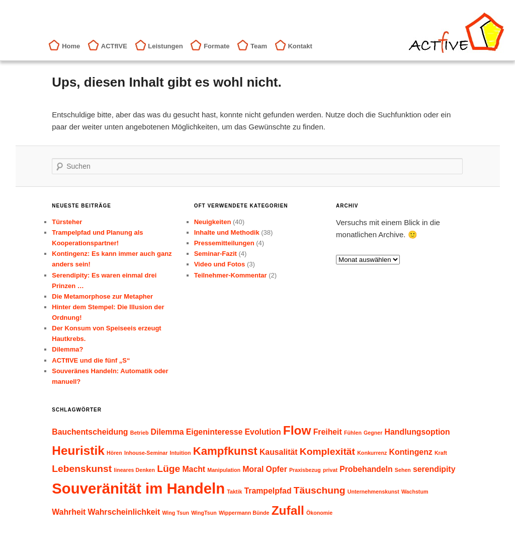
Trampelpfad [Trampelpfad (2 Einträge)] (267, 491)
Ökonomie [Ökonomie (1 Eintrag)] (319, 513)
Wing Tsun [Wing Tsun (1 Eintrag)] (175, 513)
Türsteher (67, 222)
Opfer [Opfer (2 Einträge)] (276, 469)
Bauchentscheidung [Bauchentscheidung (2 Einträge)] (90, 432)
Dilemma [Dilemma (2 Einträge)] (167, 432)
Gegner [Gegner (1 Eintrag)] (373, 433)
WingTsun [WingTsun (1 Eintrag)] (204, 513)
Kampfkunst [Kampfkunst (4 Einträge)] (225, 451)
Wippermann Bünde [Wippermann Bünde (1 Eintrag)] (244, 513)
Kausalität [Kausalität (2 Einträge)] (279, 452)
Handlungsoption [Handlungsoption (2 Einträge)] (417, 432)
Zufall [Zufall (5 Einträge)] (288, 510)
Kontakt (300, 46)
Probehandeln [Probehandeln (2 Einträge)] (366, 469)
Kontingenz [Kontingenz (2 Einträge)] (411, 452)
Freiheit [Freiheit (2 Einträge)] (327, 432)
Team (258, 46)
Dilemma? (67, 349)
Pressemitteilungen (224, 243)
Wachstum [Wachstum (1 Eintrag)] (414, 492)
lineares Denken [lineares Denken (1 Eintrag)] (134, 470)
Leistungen (165, 46)
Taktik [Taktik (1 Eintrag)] (234, 492)
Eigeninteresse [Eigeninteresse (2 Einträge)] (214, 432)
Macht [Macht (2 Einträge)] (193, 469)
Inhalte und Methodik (227, 232)
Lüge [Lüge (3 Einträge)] (168, 468)
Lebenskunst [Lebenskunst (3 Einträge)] (82, 468)
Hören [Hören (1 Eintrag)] (114, 453)
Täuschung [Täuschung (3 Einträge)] (320, 490)
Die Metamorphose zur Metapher (102, 296)
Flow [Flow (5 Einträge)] (297, 430)
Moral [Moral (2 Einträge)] (253, 469)
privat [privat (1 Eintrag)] (330, 470)
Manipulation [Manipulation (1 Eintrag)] (223, 470)
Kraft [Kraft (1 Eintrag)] (441, 453)
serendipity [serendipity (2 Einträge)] (434, 469)
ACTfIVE (114, 46)
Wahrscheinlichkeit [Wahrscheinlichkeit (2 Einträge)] (124, 512)
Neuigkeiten (212, 222)
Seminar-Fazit (215, 253)
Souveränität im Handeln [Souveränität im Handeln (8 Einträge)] (138, 488)
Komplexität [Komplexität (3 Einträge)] (327, 451)
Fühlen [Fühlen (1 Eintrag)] (353, 433)
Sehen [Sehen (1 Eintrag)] (403, 470)
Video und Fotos (219, 264)
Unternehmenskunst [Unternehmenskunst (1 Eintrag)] (373, 492)
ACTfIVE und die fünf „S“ (91, 360)
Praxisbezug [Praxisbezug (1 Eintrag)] (305, 470)
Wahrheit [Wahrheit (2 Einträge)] (68, 512)
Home (71, 46)
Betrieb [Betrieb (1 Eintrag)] (139, 433)
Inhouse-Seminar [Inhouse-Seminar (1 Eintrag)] (145, 453)
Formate (216, 46)
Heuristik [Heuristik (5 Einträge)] (78, 450)
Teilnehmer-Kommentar (230, 275)
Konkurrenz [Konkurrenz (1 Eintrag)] (372, 453)
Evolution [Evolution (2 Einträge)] (263, 432)
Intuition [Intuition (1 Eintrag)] (180, 453)
